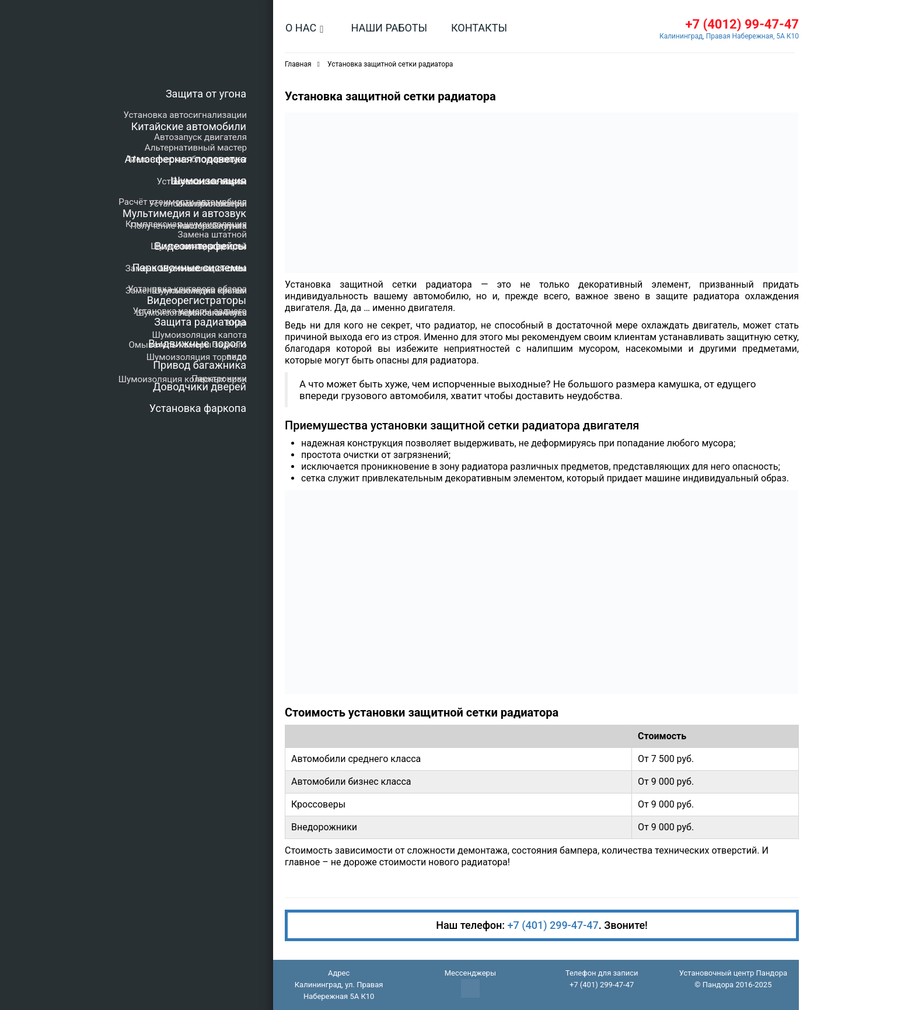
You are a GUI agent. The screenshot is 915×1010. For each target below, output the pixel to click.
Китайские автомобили (188, 126)
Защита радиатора (200, 322)
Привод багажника (199, 365)
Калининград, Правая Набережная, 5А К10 (729, 36)
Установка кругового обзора (187, 289)
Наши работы (389, 28)
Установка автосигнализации (185, 115)
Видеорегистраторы (196, 300)
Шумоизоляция (208, 180)
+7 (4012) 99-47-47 (742, 24)
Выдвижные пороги (197, 343)
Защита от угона (206, 94)
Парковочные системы (189, 267)
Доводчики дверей (199, 386)
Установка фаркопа (197, 408)
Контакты (479, 28)
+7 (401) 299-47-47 (553, 925)
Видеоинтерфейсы (200, 246)
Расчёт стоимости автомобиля (182, 202)
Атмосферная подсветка (185, 159)
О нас (300, 28)
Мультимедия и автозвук (184, 213)
